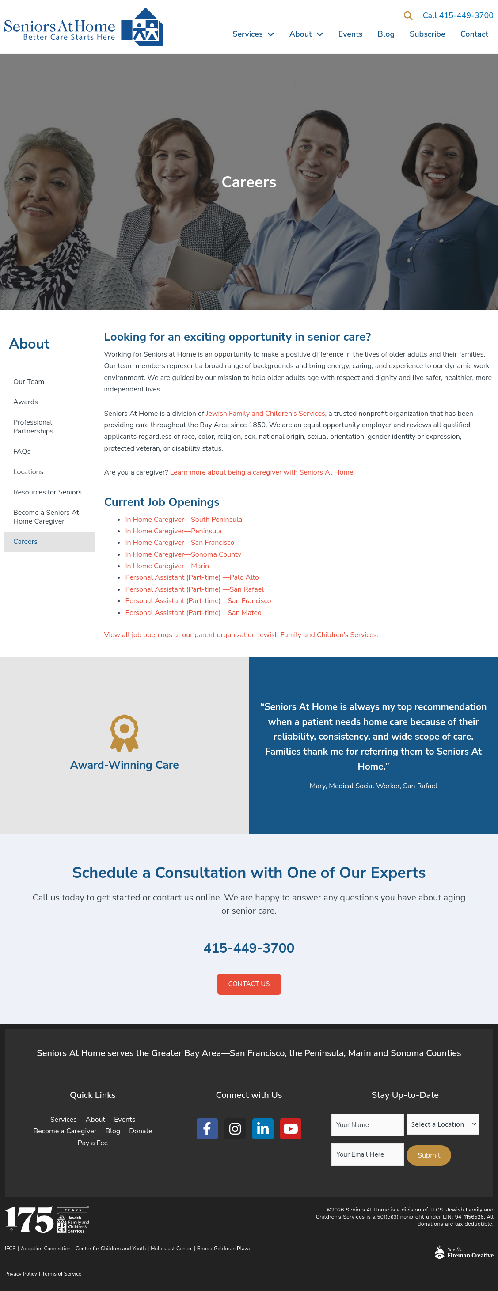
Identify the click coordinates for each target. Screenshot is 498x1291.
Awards (25, 402)
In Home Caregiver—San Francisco (179, 542)
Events (350, 34)
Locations (28, 472)
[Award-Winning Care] (124, 733)
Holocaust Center (171, 1248)
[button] (408, 16)
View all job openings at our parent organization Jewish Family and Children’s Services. (241, 635)
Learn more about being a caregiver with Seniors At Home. (262, 472)
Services (253, 34)
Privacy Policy (20, 1273)
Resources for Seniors (47, 492)
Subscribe (427, 34)
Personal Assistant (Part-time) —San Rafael (194, 589)
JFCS (10, 1248)
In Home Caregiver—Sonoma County (183, 554)
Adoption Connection (46, 1248)
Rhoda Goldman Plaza (224, 1248)
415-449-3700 (248, 948)
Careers (25, 542)
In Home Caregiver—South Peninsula (183, 519)
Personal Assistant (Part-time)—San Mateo (193, 613)
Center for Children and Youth (111, 1248)
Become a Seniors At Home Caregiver (46, 517)
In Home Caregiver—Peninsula (173, 531)
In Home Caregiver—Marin (167, 566)
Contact (474, 34)
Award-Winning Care (124, 765)
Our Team (28, 382)
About (306, 34)
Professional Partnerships (33, 427)
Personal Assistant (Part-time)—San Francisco (198, 601)
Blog (386, 34)
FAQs (21, 451)
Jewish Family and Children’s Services (265, 413)
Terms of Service (61, 1273)
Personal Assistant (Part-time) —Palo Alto (192, 577)
